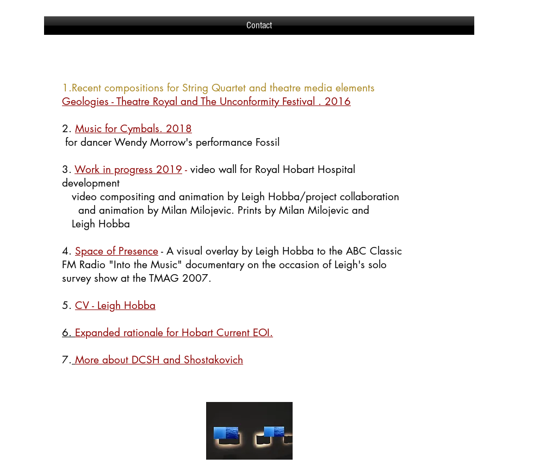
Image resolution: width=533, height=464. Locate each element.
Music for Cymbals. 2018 (133, 128)
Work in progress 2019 (128, 169)
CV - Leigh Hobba (115, 305)
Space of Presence (116, 251)
